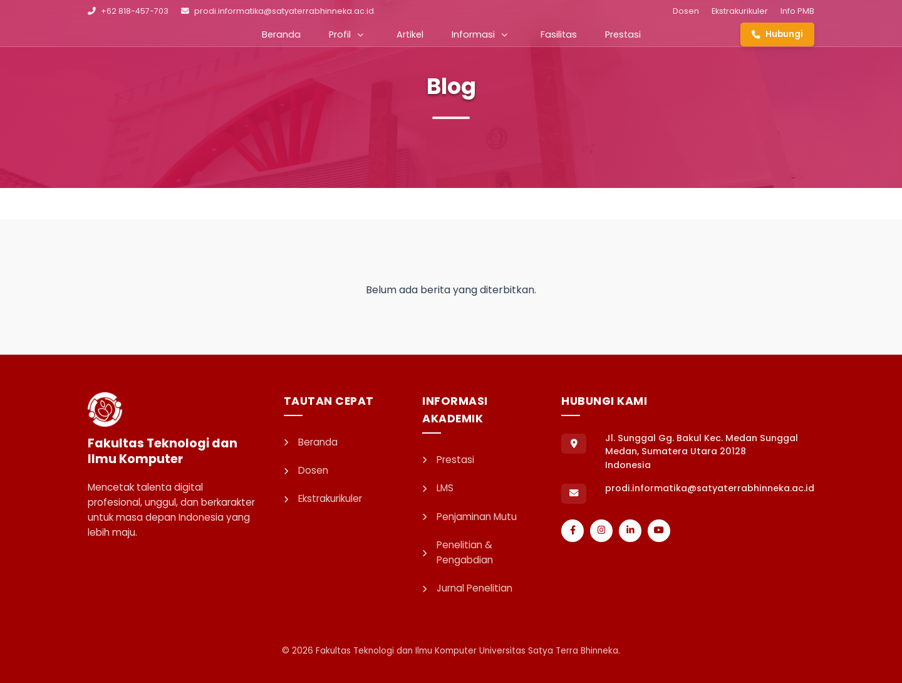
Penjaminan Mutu (469, 516)
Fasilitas (559, 34)
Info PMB (797, 11)
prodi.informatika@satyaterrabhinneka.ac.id (277, 11)
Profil (346, 34)
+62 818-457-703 (128, 11)
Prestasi (623, 34)
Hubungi (777, 34)
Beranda (281, 34)
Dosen (686, 11)
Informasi (479, 34)
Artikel (410, 34)
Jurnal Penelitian (467, 588)
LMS (438, 487)
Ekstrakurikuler (740, 11)
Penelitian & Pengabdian (457, 552)
